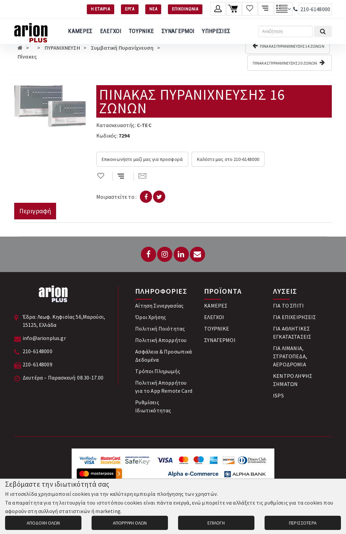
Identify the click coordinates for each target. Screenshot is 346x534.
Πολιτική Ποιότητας (160, 328)
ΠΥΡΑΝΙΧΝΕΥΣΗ (62, 47)
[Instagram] (164, 254)
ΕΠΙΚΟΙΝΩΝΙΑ (185, 8)
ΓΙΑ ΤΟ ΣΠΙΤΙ (288, 305)
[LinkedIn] (181, 254)
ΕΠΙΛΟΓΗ (216, 523)
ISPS (278, 395)
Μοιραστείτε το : (116, 196)
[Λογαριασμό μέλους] (218, 9)
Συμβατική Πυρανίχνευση (122, 47)
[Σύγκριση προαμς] (265, 9)
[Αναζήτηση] (285, 31)
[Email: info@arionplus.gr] (197, 254)
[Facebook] (148, 254)
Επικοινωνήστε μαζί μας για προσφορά (142, 159)
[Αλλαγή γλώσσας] (283, 9)
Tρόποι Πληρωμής (157, 371)
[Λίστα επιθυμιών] (249, 9)
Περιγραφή (35, 211)
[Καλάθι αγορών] (234, 9)
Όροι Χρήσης (150, 317)
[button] (80, 91)
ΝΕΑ (153, 8)
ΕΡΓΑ (129, 8)
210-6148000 (315, 9)
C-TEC (144, 125)
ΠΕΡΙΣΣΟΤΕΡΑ (303, 523)
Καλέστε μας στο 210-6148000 (228, 159)
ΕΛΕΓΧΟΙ (110, 31)
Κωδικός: (107, 135)
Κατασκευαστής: (116, 125)
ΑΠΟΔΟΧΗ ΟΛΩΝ (43, 523)
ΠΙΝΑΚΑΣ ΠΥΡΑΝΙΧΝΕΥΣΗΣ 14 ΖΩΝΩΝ (288, 46)
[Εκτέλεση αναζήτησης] (323, 31)
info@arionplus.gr (44, 338)
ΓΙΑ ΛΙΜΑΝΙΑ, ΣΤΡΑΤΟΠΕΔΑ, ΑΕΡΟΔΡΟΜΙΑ (290, 356)
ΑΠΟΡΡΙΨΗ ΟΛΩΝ (130, 523)
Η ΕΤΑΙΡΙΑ (100, 8)
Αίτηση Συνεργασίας (159, 305)
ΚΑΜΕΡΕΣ (80, 31)
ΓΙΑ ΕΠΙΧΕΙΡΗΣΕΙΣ (294, 317)
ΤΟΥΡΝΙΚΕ (141, 31)
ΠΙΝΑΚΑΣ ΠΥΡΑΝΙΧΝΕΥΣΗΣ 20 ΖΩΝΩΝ (289, 62)
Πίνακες (27, 56)
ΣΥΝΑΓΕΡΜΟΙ (178, 31)
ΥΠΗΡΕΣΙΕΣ (216, 31)
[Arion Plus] (31, 31)
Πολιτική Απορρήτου (161, 340)
